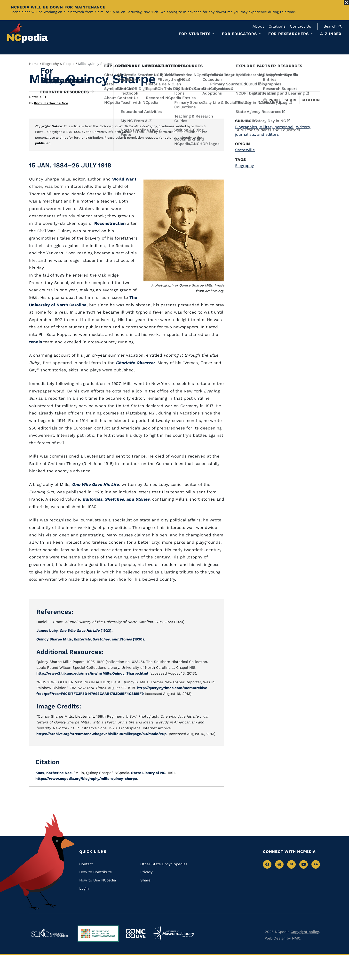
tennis (36, 341)
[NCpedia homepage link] (27, 32)
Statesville (245, 150)
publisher (42, 143)
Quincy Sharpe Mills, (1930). (90, 639)
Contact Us (300, 26)
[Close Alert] (346, 2)
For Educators (239, 34)
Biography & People (58, 64)
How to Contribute (95, 872)
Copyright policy (305, 932)
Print (272, 100)
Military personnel (276, 127)
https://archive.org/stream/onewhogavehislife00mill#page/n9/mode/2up (101, 734)
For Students (195, 34)
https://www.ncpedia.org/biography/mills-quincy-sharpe (86, 778)
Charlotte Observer (135, 362)
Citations (277, 26)
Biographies (246, 127)
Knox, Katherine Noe (51, 103)
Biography (244, 165)
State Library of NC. (148, 773)
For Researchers (288, 34)
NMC (296, 938)
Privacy (146, 872)
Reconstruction (110, 223)
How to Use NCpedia (97, 880)
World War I (124, 179)
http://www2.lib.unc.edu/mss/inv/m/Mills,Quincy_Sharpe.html (92, 673)
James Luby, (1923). (74, 630)
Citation (310, 100)
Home (34, 64)
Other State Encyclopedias (163, 864)
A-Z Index (331, 33)
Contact (86, 864)
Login (84, 888)
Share (291, 100)
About (258, 26)
